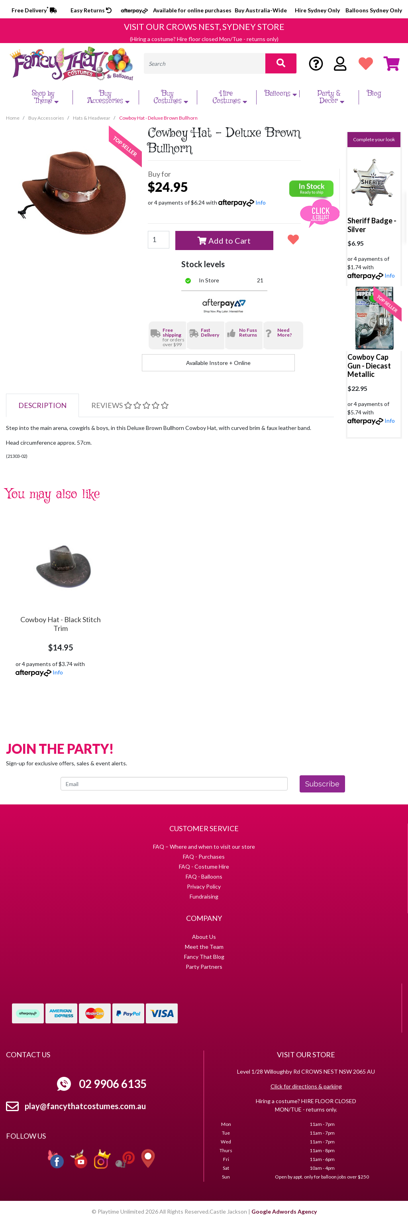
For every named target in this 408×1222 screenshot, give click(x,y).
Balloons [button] (282, 93)
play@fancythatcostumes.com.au (85, 1106)
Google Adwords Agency (284, 1211)
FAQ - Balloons (204, 876)
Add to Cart (224, 240)
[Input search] (204, 63)
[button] (293, 239)
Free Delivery (34, 10)
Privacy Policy (204, 886)
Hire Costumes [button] (230, 97)
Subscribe (322, 784)
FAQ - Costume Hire (204, 866)
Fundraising (204, 896)
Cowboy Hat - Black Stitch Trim (60, 624)
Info (260, 202)
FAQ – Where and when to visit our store (204, 846)
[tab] (42, 405)
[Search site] (281, 63)
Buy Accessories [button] (109, 97)
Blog (374, 93)
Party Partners (204, 966)
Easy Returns (91, 10)
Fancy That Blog (204, 956)
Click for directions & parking (306, 1086)
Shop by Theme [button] (46, 97)
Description (42, 405)
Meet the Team (204, 946)
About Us (204, 936)
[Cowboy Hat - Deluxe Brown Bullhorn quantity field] (158, 239)
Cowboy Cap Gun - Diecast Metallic (369, 365)
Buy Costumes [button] (171, 97)
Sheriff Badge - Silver (371, 225)
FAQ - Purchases (204, 856)
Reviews (130, 405)
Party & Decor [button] (332, 97)
